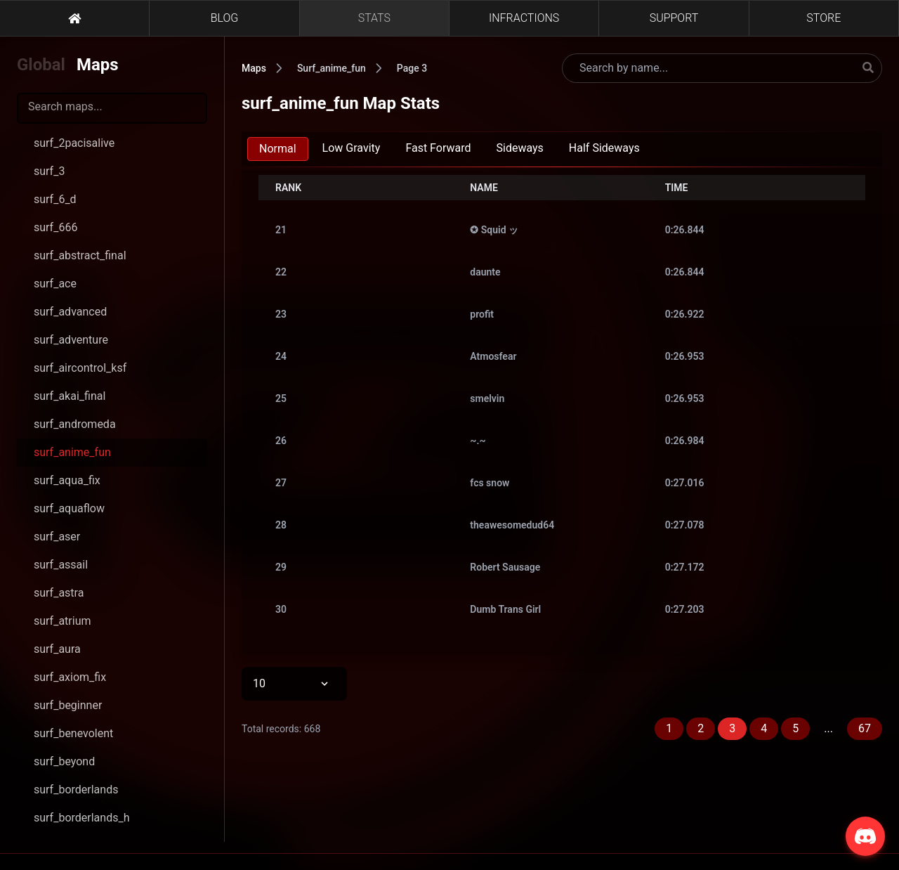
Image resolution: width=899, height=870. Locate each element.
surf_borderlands (76, 789)
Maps (98, 64)
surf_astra (59, 592)
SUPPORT (674, 18)
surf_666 (55, 227)
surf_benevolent (73, 733)
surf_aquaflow (69, 508)
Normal (277, 148)
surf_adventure (71, 339)
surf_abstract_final (80, 255)
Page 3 (412, 68)
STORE (823, 18)
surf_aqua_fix (67, 480)
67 (864, 728)
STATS (374, 18)
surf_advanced (70, 311)
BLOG (225, 18)
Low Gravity (351, 148)
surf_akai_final (69, 396)
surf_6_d (55, 199)
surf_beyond (64, 761)
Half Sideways (604, 148)
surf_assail (61, 564)
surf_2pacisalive (74, 143)
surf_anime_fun (72, 452)
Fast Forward (438, 148)
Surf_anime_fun (331, 68)
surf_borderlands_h (81, 817)
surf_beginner (68, 705)
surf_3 (49, 171)
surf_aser (57, 536)
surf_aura (57, 649)
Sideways (520, 148)
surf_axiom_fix (70, 677)
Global (41, 64)
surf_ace (55, 283)
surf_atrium (62, 621)
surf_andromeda (75, 424)
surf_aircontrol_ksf (80, 368)
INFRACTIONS (524, 18)
